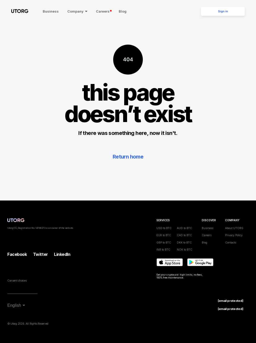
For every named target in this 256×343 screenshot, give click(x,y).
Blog (121, 11)
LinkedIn (62, 254)
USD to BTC (164, 227)
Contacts (230, 242)
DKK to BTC (184, 242)
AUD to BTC (184, 227)
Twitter (40, 254)
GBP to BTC (163, 242)
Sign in (223, 11)
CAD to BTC (184, 235)
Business (50, 11)
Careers (103, 11)
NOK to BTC (184, 249)
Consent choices (16, 280)
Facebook (17, 254)
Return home (128, 156)
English (14, 305)
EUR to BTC (163, 235)
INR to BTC (163, 249)
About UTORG (234, 227)
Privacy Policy (234, 235)
